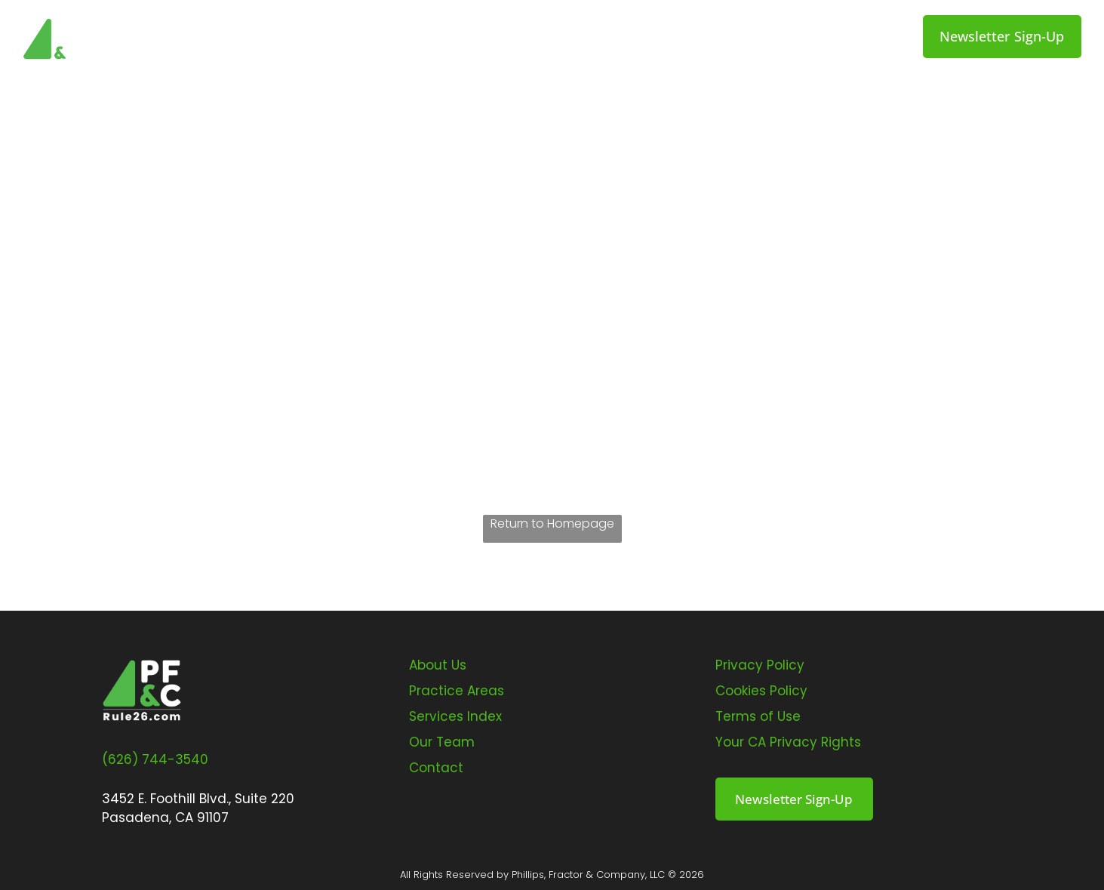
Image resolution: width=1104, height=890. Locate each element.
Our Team (442, 742)
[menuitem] (315, 37)
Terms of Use (758, 716)
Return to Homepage (552, 523)
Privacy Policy (759, 665)
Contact (436, 768)
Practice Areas (456, 691)
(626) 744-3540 (155, 759)
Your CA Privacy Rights (788, 742)
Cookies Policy (761, 691)
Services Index (455, 716)
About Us (437, 665)
